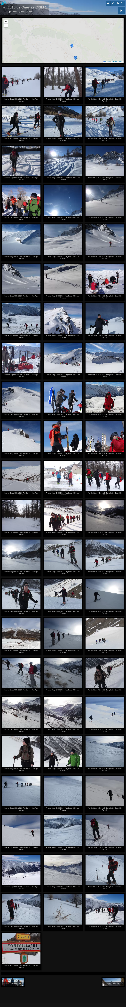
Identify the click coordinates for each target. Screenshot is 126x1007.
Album (14, 12)
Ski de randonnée (28, 12)
